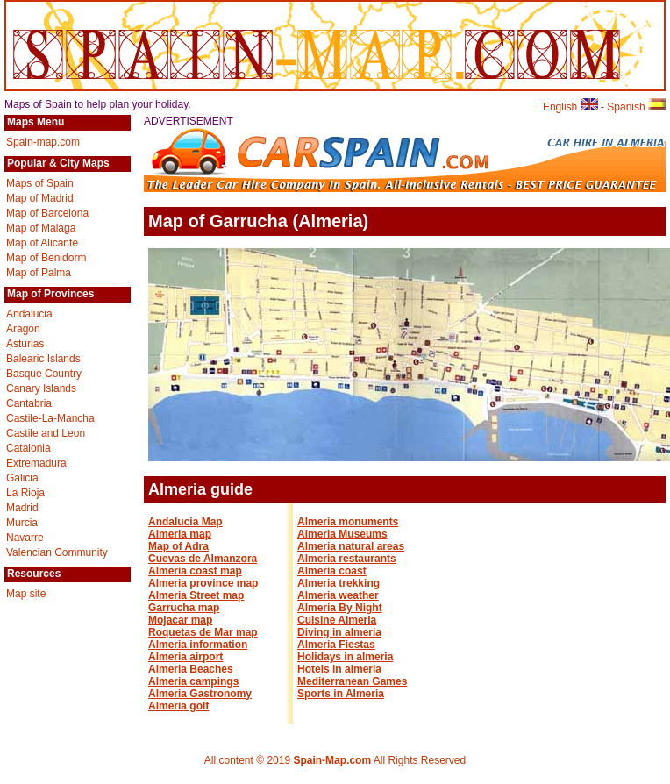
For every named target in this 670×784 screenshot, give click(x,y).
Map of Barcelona (47, 213)
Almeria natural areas (350, 546)
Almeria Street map (196, 595)
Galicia (22, 478)
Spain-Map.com (332, 760)
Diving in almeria (339, 632)
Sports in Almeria (340, 694)
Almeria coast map (195, 571)
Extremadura (36, 463)
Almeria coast (332, 571)
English (570, 107)
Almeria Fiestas (336, 644)
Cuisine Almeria (336, 620)
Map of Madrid (40, 198)
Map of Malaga (40, 228)
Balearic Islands (43, 359)
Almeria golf (178, 706)
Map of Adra (178, 546)
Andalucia (29, 314)
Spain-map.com (43, 142)
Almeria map (179, 534)
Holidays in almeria (345, 657)
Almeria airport (185, 657)
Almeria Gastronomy (200, 694)
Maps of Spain (40, 183)
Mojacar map (180, 620)
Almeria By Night (339, 608)
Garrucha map (183, 608)
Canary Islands (41, 388)
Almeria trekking (338, 583)
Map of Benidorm (46, 258)
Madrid (22, 508)
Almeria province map (203, 583)
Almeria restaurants (346, 558)
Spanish (636, 107)
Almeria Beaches (190, 669)
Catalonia (28, 448)
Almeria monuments (347, 522)
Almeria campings (193, 681)
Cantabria (29, 403)
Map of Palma (38, 273)
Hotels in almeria (339, 669)
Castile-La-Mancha (50, 418)
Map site (26, 594)
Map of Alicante (42, 243)
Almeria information (197, 644)
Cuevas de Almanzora (202, 558)
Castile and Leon (45, 433)
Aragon (23, 329)
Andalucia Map (185, 522)
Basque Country (44, 373)
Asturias (25, 344)
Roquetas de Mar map (203, 632)
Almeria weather (338, 595)
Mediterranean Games (352, 681)
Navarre (25, 537)
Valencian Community (57, 552)
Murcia (22, 523)
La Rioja (25, 493)
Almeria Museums (342, 534)
